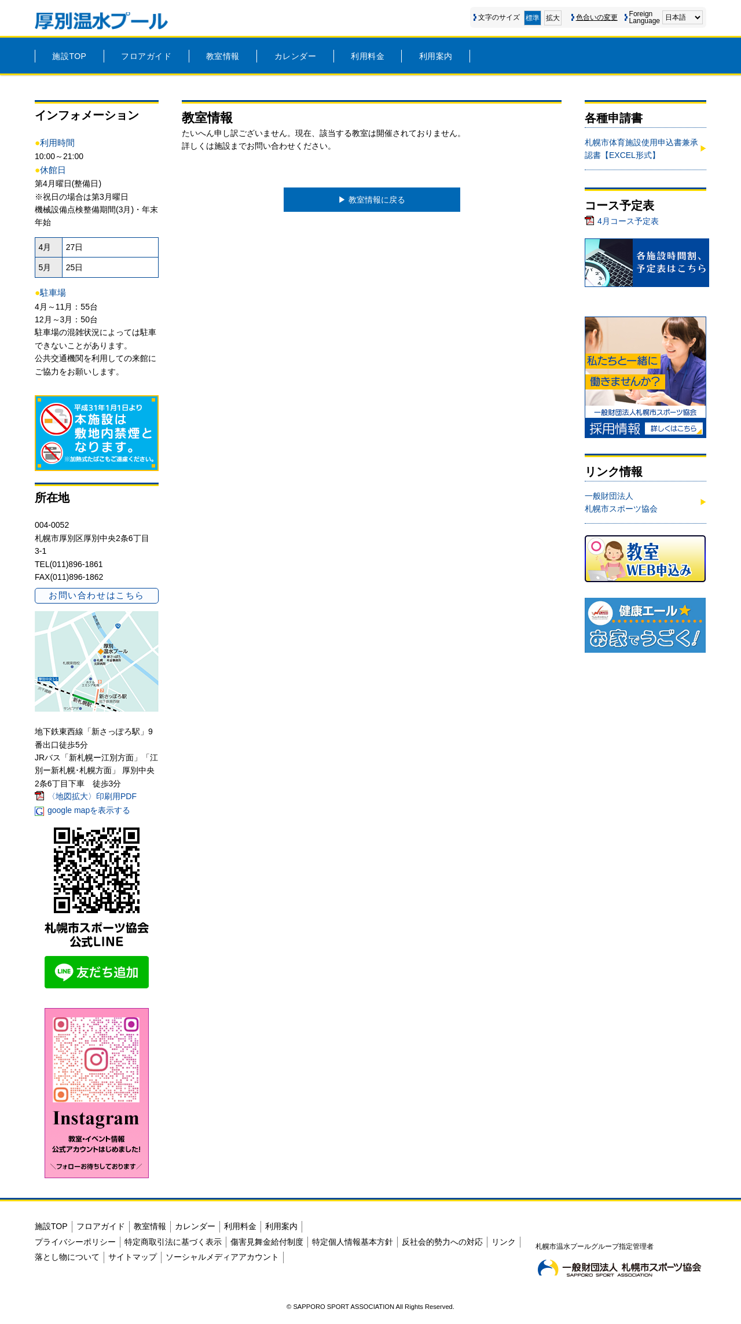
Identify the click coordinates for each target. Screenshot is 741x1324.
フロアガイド (146, 56)
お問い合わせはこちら (96, 595)
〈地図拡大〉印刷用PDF (92, 796)
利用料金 (367, 56)
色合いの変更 (597, 17)
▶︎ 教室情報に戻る (371, 199)
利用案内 (436, 56)
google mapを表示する (88, 810)
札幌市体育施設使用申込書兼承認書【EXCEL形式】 (641, 149)
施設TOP (69, 56)
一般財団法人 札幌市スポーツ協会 (621, 502)
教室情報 (223, 56)
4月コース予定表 (628, 221)
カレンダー (295, 56)
